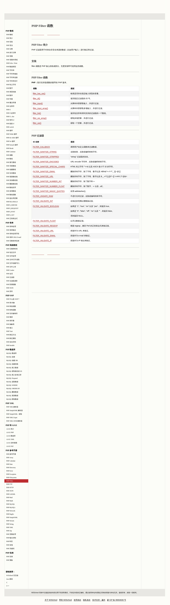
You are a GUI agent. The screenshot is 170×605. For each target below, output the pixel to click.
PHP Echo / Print (11, 63)
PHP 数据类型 (11, 67)
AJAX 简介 (10, 429)
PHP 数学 (9, 95)
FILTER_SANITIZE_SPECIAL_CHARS (49, 167)
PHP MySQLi (10, 507)
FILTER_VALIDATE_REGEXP (45, 226)
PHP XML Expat (11, 417)
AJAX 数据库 (11, 436)
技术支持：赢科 (98, 600)
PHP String (10, 524)
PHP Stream (10, 521)
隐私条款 (86, 600)
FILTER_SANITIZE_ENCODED (46, 162)
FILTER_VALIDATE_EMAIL (44, 236)
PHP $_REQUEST (12, 208)
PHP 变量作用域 (12, 60)
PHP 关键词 (10, 549)
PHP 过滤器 (10, 277)
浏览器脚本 (39, 16)
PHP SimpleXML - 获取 (14, 414)
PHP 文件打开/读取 (13, 260)
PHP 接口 (9, 328)
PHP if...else (10, 116)
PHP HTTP (10, 487)
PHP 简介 (9, 38)
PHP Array (9, 458)
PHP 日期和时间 (12, 249)
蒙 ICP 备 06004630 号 (116, 600)
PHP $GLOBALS (12, 202)
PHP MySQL (10, 504)
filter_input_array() (40, 108)
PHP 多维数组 (11, 191)
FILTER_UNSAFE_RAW (43, 196)
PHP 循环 (9, 130)
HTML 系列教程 (15, 16)
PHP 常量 (9, 99)
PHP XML (9, 527)
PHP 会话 (9, 274)
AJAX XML (10, 439)
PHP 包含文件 (11, 252)
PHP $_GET (10, 215)
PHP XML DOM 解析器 (14, 421)
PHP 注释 (9, 49)
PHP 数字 (9, 88)
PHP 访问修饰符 (12, 313)
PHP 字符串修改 (12, 74)
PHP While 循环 (11, 134)
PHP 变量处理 (11, 534)
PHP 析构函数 (11, 310)
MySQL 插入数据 (12, 368)
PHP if (8, 110)
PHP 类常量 (10, 321)
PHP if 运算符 (11, 113)
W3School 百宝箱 (12, 575)
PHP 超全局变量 (12, 198)
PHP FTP (9, 484)
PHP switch (10, 127)
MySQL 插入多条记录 (14, 375)
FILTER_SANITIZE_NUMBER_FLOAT (49, 186)
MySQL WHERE (12, 385)
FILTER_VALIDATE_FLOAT (44, 221)
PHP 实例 (9, 556)
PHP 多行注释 (11, 52)
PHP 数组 (9, 159)
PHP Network (10, 511)
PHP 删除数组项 (12, 184)
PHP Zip (9, 531)
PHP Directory (11, 467)
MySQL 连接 (10, 357)
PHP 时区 (9, 541)
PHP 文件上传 (11, 267)
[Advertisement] (102, 6)
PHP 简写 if (10, 120)
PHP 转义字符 (11, 85)
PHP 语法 (9, 45)
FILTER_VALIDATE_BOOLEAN (46, 206)
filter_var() (37, 123)
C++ (7, 586)
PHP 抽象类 (10, 324)
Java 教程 (9, 579)
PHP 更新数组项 (12, 177)
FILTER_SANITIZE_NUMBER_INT (47, 181)
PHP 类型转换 (11, 92)
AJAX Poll (9, 446)
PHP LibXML (10, 494)
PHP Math (9, 501)
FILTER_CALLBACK (41, 147)
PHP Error (9, 471)
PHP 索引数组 (11, 162)
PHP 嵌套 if (10, 124)
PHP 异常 (9, 291)
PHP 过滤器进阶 (12, 281)
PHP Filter (9, 481)
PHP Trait (9, 331)
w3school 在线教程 (29, 6)
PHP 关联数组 (11, 166)
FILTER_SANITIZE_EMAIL (44, 171)
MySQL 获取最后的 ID (14, 371)
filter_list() (37, 113)
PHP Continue (11, 152)
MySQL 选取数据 (12, 382)
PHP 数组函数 (11, 195)
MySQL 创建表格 (12, 364)
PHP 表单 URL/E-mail (13, 237)
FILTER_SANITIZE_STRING (45, 152)
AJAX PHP (10, 432)
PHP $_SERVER (11, 205)
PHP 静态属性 (11, 338)
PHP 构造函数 (11, 306)
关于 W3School (51, 600)
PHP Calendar (10, 461)
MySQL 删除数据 (12, 392)
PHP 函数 (9, 155)
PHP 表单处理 (11, 226)
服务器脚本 (63, 16)
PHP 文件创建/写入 (13, 263)
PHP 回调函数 (11, 284)
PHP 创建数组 (11, 169)
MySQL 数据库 (11, 353)
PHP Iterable (10, 345)
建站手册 (129, 16)
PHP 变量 (9, 56)
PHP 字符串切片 (12, 81)
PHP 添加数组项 (12, 180)
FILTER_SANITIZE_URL (43, 176)
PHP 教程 (9, 35)
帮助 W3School (65, 600)
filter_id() (36, 98)
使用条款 (77, 600)
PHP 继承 (9, 317)
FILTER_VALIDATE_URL (43, 231)
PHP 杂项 (9, 545)
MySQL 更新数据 (12, 396)
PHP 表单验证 (11, 230)
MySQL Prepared (12, 378)
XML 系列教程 (108, 16)
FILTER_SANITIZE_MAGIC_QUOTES (49, 191)
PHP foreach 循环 (12, 145)
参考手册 (154, 16)
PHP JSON (9, 288)
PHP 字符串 (10, 70)
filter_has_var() (39, 93)
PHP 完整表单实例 (12, 241)
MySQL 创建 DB (12, 360)
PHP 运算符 (10, 106)
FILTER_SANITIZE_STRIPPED (46, 157)
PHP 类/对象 (10, 303)
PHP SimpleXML (12, 517)
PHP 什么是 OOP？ (13, 299)
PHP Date (9, 464)
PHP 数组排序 (11, 187)
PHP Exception (11, 474)
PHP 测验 (9, 560)
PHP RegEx (10, 514)
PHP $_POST (10, 212)
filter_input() (38, 103)
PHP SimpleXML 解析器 (14, 410)
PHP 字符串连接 (12, 77)
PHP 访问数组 (11, 173)
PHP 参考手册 (11, 454)
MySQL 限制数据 (12, 399)
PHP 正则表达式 (12, 218)
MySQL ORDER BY (13, 388)
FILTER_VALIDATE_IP (42, 240)
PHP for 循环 (10, 141)
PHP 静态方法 (11, 335)
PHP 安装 (9, 42)
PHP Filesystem (11, 477)
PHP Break (9, 148)
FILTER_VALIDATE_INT (43, 201)
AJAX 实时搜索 (11, 443)
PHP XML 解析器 (12, 407)
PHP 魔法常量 (11, 103)
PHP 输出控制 (11, 538)
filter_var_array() (40, 118)
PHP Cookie (10, 270)
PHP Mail (9, 497)
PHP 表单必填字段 (12, 234)
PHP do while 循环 (12, 138)
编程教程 (88, 16)
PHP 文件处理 (11, 256)
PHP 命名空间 (11, 342)
